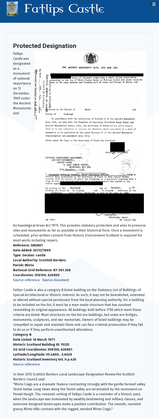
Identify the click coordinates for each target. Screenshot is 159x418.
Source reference (26, 280)
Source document (55, 280)
